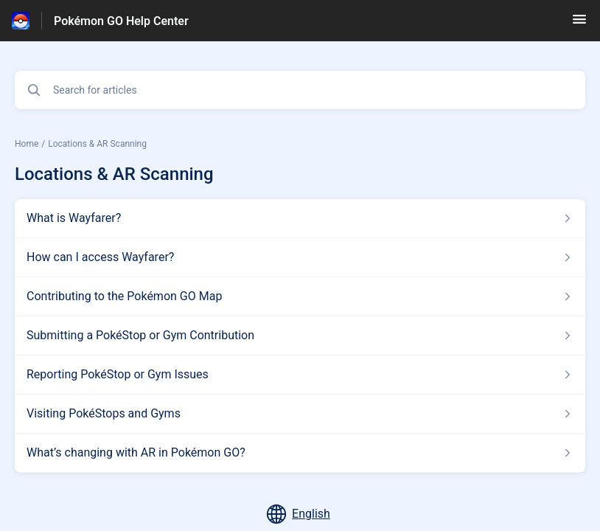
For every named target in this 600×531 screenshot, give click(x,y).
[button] (579, 24)
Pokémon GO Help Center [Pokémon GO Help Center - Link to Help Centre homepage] (121, 21)
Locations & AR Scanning (97, 144)
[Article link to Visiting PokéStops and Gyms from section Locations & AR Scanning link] (300, 414)
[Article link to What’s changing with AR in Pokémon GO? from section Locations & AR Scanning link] (300, 453)
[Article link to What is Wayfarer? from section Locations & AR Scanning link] (300, 218)
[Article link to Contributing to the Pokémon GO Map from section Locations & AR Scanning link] (300, 296)
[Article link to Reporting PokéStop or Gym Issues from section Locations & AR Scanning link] (300, 375)
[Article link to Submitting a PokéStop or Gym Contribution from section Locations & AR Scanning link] (300, 335)
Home (26, 144)
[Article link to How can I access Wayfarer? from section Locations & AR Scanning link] (300, 257)
